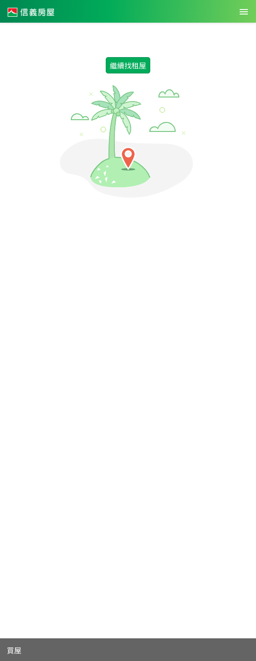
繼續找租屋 (128, 65)
